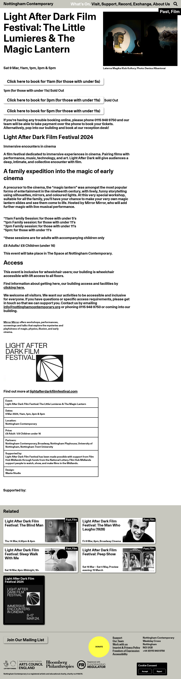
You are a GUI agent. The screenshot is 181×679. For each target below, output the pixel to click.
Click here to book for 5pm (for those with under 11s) (53, 111)
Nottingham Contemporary (28, 4)
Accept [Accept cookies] (145, 671)
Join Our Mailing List (25, 640)
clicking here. (14, 287)
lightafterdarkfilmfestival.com (54, 391)
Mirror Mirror (11, 322)
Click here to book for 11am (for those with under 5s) (53, 82)
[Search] (173, 4)
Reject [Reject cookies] (159, 671)
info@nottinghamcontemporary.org (32, 307)
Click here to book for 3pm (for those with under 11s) (53, 100)
